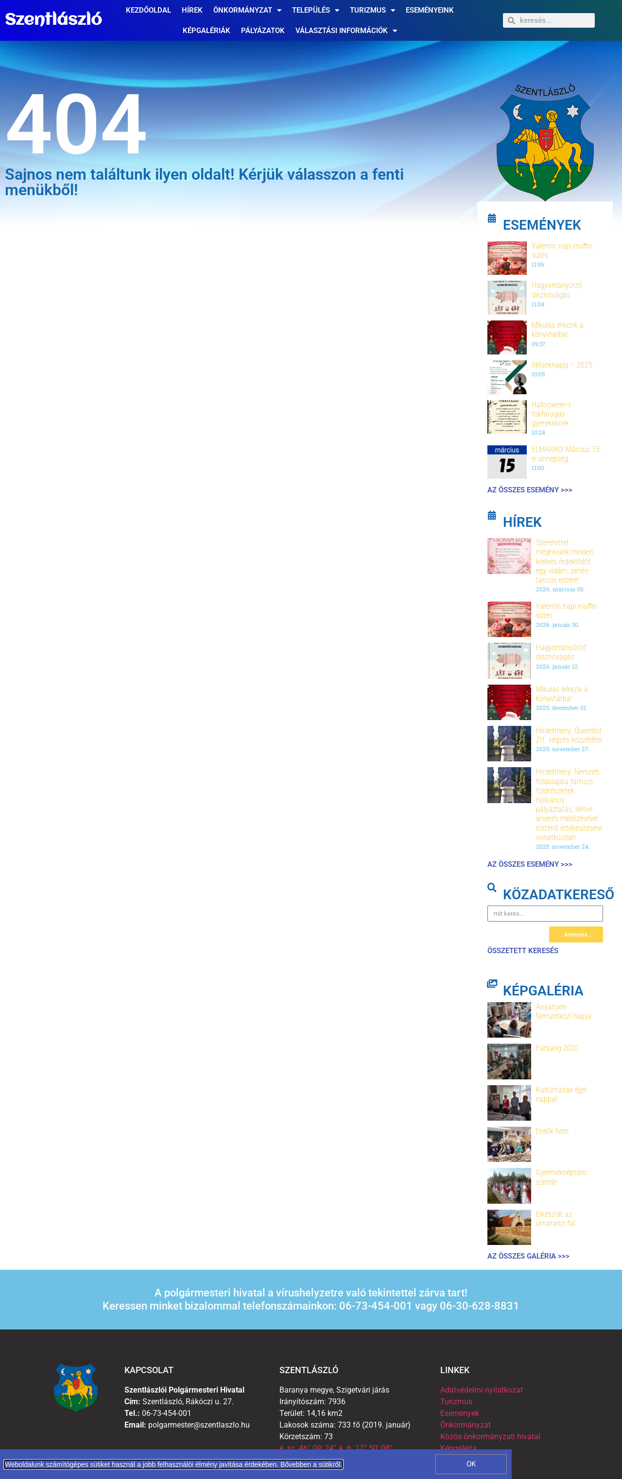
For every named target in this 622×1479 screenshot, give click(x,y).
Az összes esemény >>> (529, 490)
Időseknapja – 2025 (562, 365)
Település (315, 10)
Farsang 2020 (557, 1048)
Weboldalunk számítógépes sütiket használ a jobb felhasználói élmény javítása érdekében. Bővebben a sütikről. (173, 1464)
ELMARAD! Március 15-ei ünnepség (567, 454)
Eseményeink (430, 10)
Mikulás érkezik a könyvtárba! (558, 329)
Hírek (192, 10)
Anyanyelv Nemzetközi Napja (563, 1011)
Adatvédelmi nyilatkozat (481, 1390)
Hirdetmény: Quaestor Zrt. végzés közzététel (569, 735)
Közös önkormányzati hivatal (490, 1436)
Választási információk (346, 30)
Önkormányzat (247, 10)
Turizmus (372, 10)
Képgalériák (206, 30)
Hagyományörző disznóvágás (557, 290)
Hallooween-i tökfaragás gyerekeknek (551, 414)
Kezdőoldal (148, 10)
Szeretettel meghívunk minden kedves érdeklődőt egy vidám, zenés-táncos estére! (564, 561)
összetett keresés (522, 950)
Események (459, 1413)
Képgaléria (458, 1448)
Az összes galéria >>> (528, 1256)
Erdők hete (552, 1131)
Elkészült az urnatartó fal (555, 1219)
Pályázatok (263, 30)
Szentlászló (53, 20)
